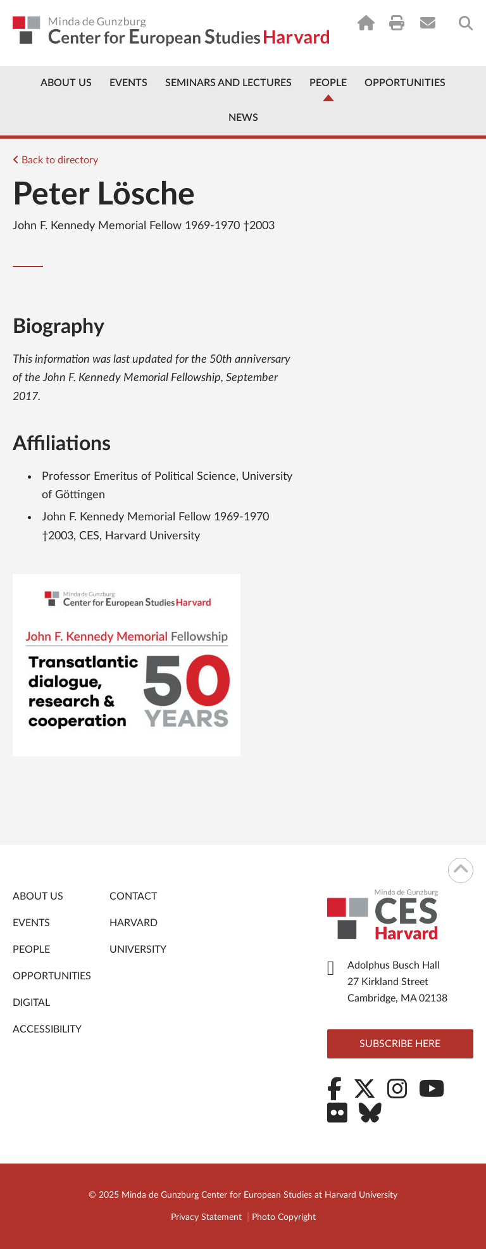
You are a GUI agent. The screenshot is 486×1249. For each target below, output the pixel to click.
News (243, 118)
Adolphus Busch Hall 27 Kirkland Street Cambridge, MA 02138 (397, 981)
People (328, 83)
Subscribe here (399, 1044)
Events (128, 83)
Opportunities (405, 83)
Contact (133, 896)
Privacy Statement (206, 1217)
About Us (66, 83)
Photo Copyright (284, 1217)
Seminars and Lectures (228, 83)
